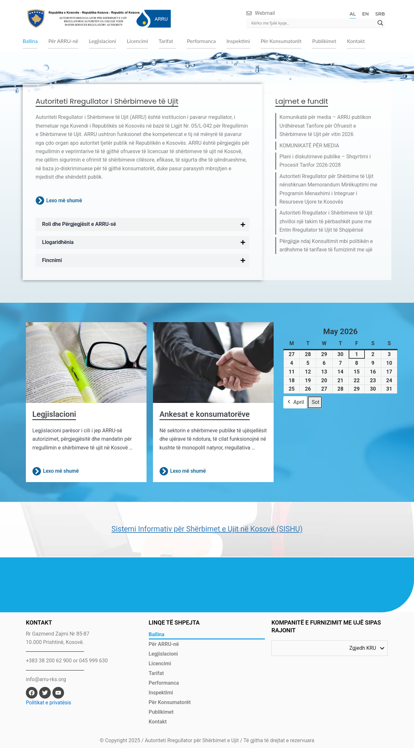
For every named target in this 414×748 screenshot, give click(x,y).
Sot (316, 403)
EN (365, 14)
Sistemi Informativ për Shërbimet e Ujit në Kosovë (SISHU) (207, 529)
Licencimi (137, 41)
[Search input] (312, 22)
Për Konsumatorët (281, 41)
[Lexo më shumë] (40, 201)
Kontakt (356, 41)
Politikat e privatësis (49, 703)
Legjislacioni (102, 41)
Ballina (30, 41)
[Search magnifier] (380, 22)
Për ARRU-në (63, 41)
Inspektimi (238, 41)
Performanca (201, 41)
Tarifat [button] (166, 41)
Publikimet (324, 41)
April (295, 402)
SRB (380, 14)
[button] (167, 41)
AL (353, 14)
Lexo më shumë (64, 201)
